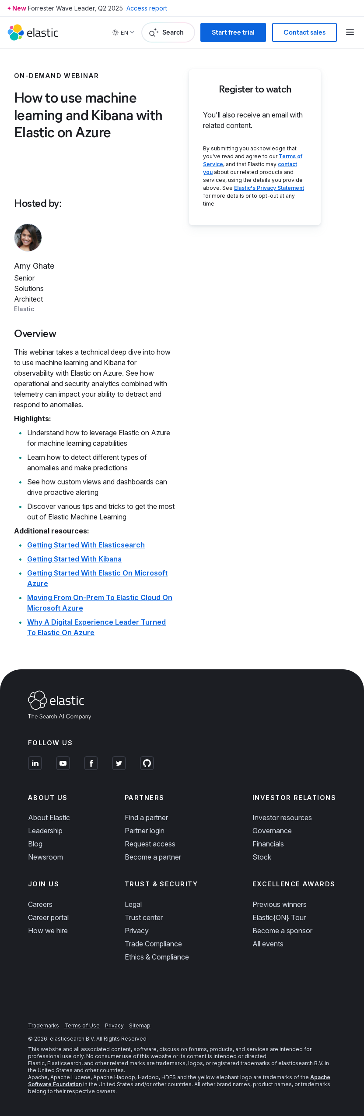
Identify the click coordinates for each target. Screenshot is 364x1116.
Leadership (45, 830)
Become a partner (153, 857)
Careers (40, 904)
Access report (146, 8)
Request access (150, 843)
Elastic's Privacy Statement (269, 188)
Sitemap (139, 1025)
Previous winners (279, 904)
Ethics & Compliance (157, 957)
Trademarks (43, 1025)
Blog (35, 843)
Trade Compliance (153, 943)
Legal (133, 904)
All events (268, 943)
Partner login (144, 830)
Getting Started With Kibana (74, 558)
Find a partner (146, 817)
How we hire (48, 930)
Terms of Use (82, 1025)
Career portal (48, 917)
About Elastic (49, 817)
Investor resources (282, 817)
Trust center (144, 917)
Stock (261, 857)
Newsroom (45, 857)
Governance (272, 830)
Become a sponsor (282, 930)
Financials (268, 843)
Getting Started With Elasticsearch (86, 544)
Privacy (137, 930)
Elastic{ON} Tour (279, 917)
